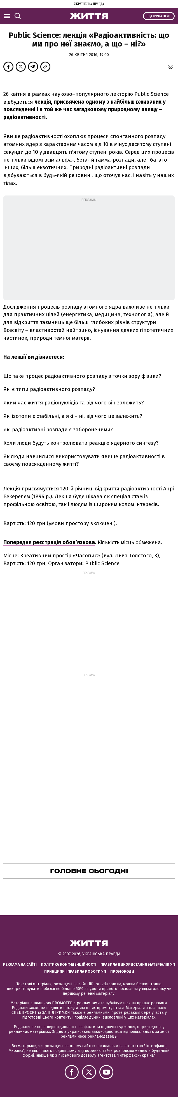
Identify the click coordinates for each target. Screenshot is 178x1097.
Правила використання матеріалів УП (137, 964)
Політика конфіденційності (68, 964)
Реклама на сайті (20, 964)
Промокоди (122, 971)
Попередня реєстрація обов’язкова (49, 542)
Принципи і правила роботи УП (75, 971)
